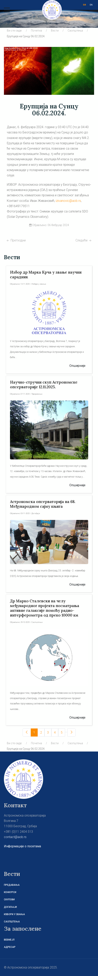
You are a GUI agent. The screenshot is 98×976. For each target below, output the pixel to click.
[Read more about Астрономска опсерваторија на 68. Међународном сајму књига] (42, 504)
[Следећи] (71, 732)
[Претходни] (27, 732)
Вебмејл (9, 939)
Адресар (9, 947)
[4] (54, 732)
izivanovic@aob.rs (68, 201)
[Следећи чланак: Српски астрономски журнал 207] (84, 240)
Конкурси (10, 892)
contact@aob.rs (15, 837)
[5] (61, 732)
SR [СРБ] (84, 5)
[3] (47, 732)
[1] (34, 732)
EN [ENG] (91, 5)
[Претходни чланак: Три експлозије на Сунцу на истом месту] (16, 240)
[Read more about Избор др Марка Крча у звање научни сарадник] (49, 313)
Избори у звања (14, 914)
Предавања (12, 885)
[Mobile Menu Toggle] (7, 10)
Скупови (9, 899)
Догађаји (10, 907)
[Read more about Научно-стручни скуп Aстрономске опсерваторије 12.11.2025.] (43, 384)
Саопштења (12, 921)
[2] (41, 732)
